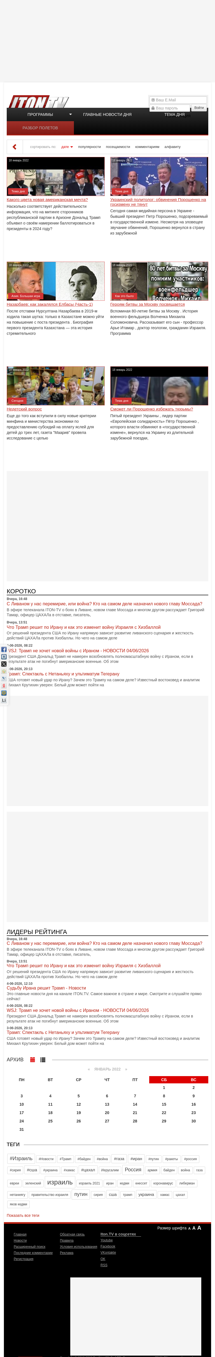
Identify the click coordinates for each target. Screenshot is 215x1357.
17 (22, 1112)
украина (146, 1194)
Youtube (107, 1240)
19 (78, 1112)
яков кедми (18, 1204)
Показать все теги (23, 1215)
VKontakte (108, 1253)
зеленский (33, 1183)
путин (80, 1194)
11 (50, 1104)
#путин (153, 1159)
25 (50, 1121)
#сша (32, 1169)
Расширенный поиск (29, 1247)
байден (169, 1170)
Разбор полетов (40, 128)
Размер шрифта (171, 1228)
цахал (180, 1195)
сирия (98, 1195)
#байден (84, 1159)
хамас (164, 1195)
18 (50, 1112)
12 (78, 1104)
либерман (187, 1183)
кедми (124, 1183)
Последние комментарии (33, 1253)
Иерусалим (110, 1170)
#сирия (15, 1170)
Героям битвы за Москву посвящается (147, 304)
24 (22, 1121)
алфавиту (173, 147)
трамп (127, 1195)
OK (103, 1259)
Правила (67, 1241)
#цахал (88, 1169)
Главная (20, 1234)
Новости (20, 1241)
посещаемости (118, 147)
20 (107, 1112)
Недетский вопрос (24, 409)
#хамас (69, 1170)
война (185, 1170)
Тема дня (174, 114)
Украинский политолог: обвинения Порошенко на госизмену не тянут (158, 202)
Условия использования (78, 1247)
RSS (104, 1265)
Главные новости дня (107, 114)
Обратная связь (72, 1234)
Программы (40, 114)
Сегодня (17, 400)
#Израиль (21, 1158)
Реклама (66, 1253)
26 (78, 1121)
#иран (136, 1158)
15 (164, 1104)
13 (107, 1104)
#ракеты (171, 1159)
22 (164, 1112)
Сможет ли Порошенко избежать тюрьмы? (151, 409)
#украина (50, 1170)
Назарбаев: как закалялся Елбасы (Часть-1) (50, 304)
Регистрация (23, 1259)
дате (65, 147)
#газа (119, 1158)
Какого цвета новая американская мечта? (47, 199)
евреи (14, 1183)
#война (102, 1159)
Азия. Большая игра (25, 296)
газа (199, 1170)
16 (193, 1104)
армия (152, 1170)
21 (135, 1112)
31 (22, 1129)
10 (22, 1104)
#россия (190, 1159)
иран (110, 1183)
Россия (133, 1169)
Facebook (108, 1246)
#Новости (46, 1159)
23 (193, 1112)
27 (107, 1121)
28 (135, 1121)
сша (113, 1194)
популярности (89, 147)
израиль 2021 (89, 1183)
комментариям (147, 147)
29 (164, 1121)
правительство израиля (49, 1195)
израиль (60, 1182)
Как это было (124, 296)
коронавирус (163, 1183)
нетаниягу (17, 1195)
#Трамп (65, 1159)
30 (193, 1121)
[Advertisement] (108, 40)
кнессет (141, 1183)
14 (135, 1104)
